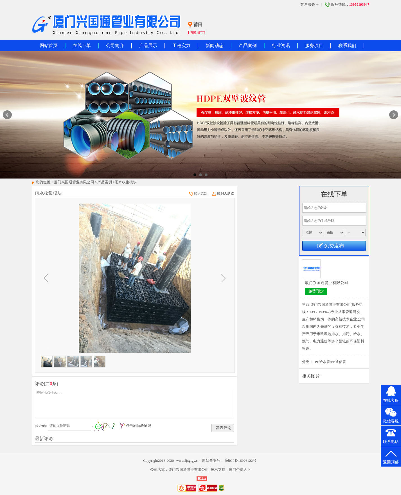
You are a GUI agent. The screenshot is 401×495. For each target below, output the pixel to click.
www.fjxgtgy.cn (188, 460)
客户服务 (309, 4)
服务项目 (314, 45)
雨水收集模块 (126, 182)
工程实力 (181, 45)
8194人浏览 (223, 193)
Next (393, 114)
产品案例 (248, 45)
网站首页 (49, 45)
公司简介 (115, 45)
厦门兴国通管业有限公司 (74, 182)
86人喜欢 (198, 193)
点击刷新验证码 (138, 425)
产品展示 (148, 45)
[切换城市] (196, 32)
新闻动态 (215, 45)
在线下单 (82, 45)
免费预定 (316, 291)
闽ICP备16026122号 (240, 460)
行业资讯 (281, 45)
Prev (7, 114)
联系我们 (347, 45)
